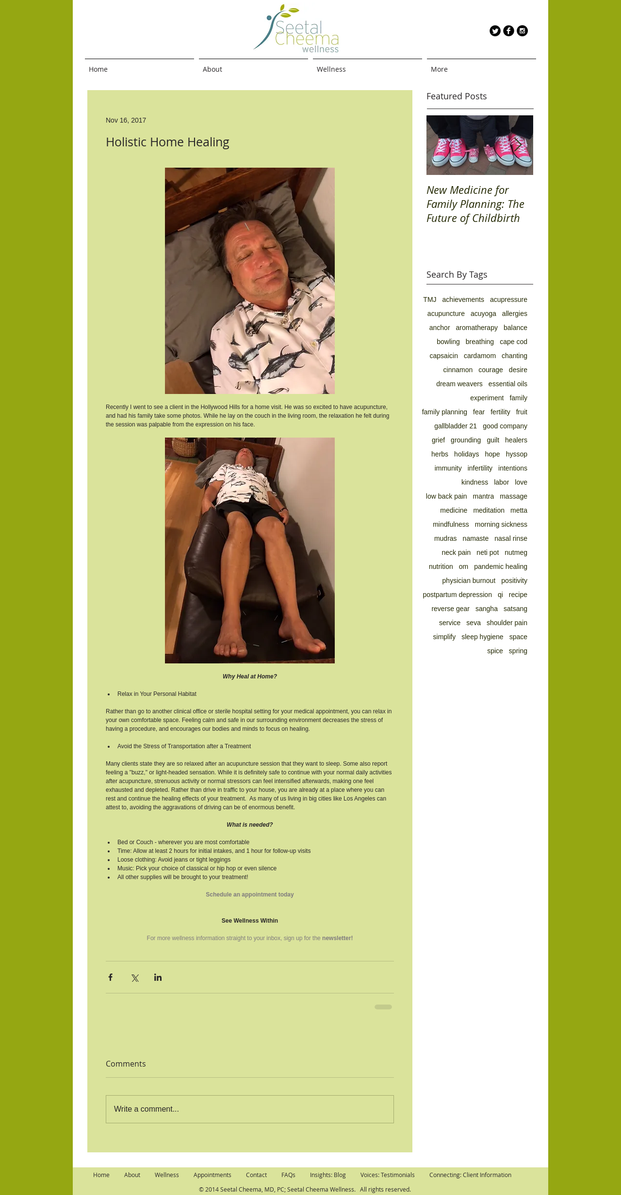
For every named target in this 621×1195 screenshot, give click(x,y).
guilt (493, 440)
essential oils (508, 384)
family (518, 398)
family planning (444, 412)
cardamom (480, 356)
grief (438, 440)
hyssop (516, 454)
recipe (518, 594)
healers (516, 440)
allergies (514, 313)
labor (501, 482)
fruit (521, 412)
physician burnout (469, 580)
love (521, 482)
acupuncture (446, 313)
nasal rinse (510, 538)
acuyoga (483, 313)
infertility (480, 468)
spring (518, 651)
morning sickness (501, 524)
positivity (514, 580)
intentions (512, 468)
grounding (466, 440)
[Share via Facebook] (110, 977)
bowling (448, 342)
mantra (483, 496)
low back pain (446, 496)
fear (479, 412)
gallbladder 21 (455, 426)
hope (492, 454)
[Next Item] (517, 145)
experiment (487, 398)
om (463, 566)
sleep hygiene (482, 637)
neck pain (456, 552)
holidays (466, 454)
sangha (486, 609)
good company (505, 426)
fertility (500, 412)
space (518, 637)
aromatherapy (477, 327)
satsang (515, 609)
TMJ (429, 299)
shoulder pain (507, 623)
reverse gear (450, 609)
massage (513, 496)
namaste (476, 538)
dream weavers (459, 384)
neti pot (487, 552)
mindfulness (451, 524)
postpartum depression (457, 594)
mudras (445, 538)
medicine (453, 510)
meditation (489, 510)
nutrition (441, 566)
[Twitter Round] (495, 30)
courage (490, 370)
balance (515, 327)
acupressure (508, 299)
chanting (514, 356)
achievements (463, 299)
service (449, 623)
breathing (480, 342)
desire (518, 370)
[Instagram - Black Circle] (522, 30)
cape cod (513, 342)
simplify (444, 637)
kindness (474, 482)
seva (473, 623)
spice (495, 651)
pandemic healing (500, 566)
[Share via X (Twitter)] (134, 977)
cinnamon (458, 370)
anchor (439, 327)
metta (518, 510)
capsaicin (444, 356)
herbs (439, 454)
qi (500, 594)
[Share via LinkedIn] (158, 977)
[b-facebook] (508, 30)
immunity (448, 468)
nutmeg (516, 552)
